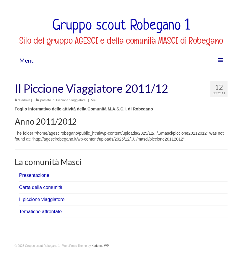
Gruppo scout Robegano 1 (121, 26)
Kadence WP (100, 245)
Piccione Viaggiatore (71, 100)
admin (25, 100)
